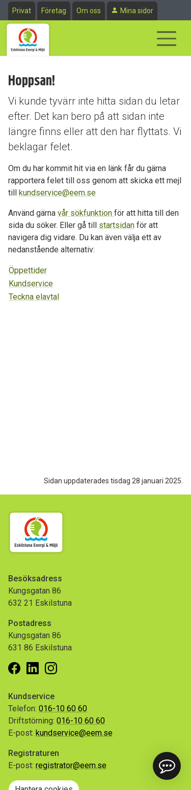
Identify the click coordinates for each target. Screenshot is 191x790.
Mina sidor (136, 11)
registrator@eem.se (71, 765)
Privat (21, 11)
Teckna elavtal (34, 297)
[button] (167, 766)
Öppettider (28, 270)
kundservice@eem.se (57, 193)
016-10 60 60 (63, 708)
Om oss (88, 11)
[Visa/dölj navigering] (166, 38)
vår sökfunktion (86, 213)
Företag (53, 11)
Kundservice (31, 283)
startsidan (116, 225)
